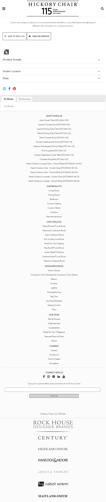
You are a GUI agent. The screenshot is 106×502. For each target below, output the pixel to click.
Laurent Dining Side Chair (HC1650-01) (54, 129)
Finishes (54, 283)
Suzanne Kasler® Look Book (54, 256)
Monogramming (54, 292)
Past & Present (54, 319)
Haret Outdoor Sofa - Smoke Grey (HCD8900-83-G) (54, 168)
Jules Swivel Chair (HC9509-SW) (54, 120)
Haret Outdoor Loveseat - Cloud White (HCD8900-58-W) (54, 181)
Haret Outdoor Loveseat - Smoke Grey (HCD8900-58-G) (54, 177)
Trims (54, 309)
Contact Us (54, 355)
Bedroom (54, 199)
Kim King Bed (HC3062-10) (54, 150)
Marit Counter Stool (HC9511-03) (53, 137)
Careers (54, 350)
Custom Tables (54, 208)
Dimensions (24, 99)
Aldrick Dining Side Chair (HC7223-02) (54, 133)
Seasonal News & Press (54, 336)
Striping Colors (54, 305)
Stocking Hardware (54, 301)
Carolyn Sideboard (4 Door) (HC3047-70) (54, 142)
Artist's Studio (54, 270)
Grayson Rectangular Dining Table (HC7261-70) (54, 146)
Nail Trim (54, 296)
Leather (54, 288)
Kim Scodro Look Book (54, 239)
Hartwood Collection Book (54, 230)
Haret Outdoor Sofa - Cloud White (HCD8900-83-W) (54, 172)
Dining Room (54, 195)
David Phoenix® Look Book (54, 226)
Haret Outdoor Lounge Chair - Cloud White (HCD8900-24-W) (54, 163)
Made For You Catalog (54, 243)
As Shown (8, 99)
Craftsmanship (54, 323)
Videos (54, 341)
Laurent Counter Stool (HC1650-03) (54, 124)
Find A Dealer (54, 359)
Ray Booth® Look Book (54, 248)
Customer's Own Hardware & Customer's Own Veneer (54, 275)
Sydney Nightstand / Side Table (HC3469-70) (54, 155)
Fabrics (54, 279)
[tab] (8, 99)
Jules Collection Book (54, 235)
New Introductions (54, 216)
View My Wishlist (39, 36)
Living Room (54, 190)
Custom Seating (54, 203)
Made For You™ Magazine (54, 332)
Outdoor (54, 212)
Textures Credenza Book (54, 261)
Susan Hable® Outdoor (54, 252)
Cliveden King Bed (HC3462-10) (54, 159)
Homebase (54, 363)
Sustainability (54, 328)
